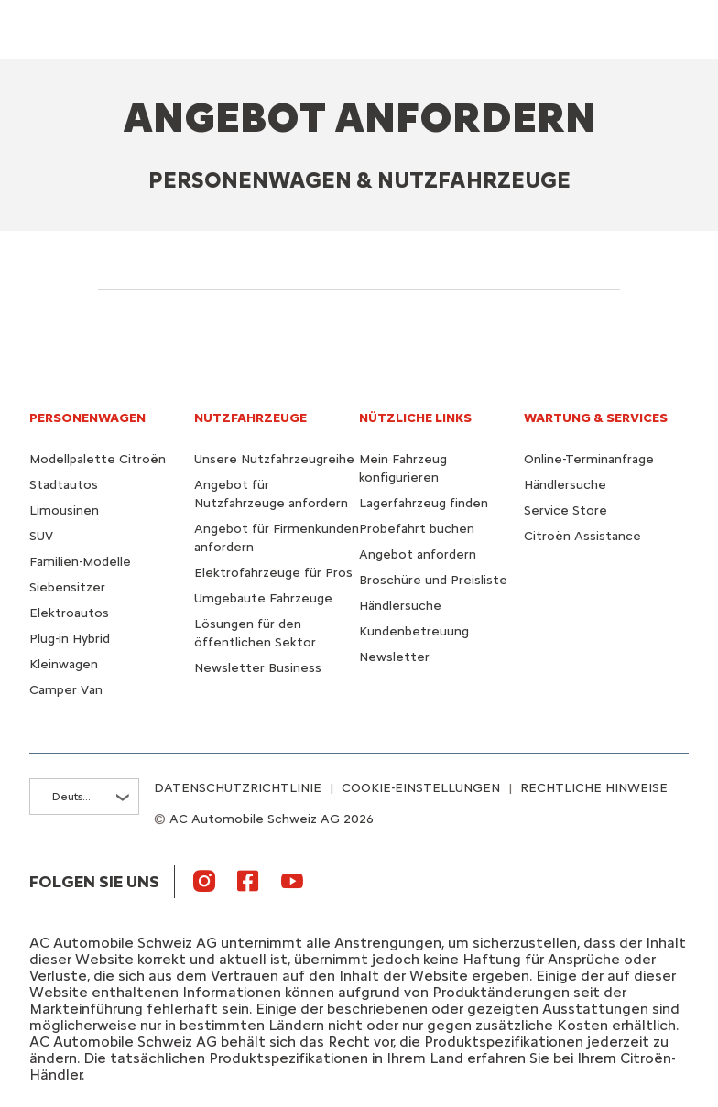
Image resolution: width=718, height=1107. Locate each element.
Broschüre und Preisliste (433, 580)
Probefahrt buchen (416, 529)
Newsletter (394, 657)
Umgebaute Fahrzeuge (263, 598)
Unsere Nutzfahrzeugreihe (274, 459)
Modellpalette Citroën (97, 459)
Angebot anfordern (417, 554)
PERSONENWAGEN (87, 418)
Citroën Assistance (582, 536)
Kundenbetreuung (414, 631)
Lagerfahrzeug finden (423, 503)
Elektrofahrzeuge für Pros (273, 573)
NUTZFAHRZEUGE (250, 418)
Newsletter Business (257, 668)
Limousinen (64, 510)
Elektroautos (69, 613)
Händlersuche (400, 605)
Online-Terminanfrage (589, 459)
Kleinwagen (63, 664)
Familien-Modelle (80, 562)
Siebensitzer (67, 587)
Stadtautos (63, 485)
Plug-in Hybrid (69, 638)
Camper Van (66, 690)
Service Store (565, 510)
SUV (41, 536)
